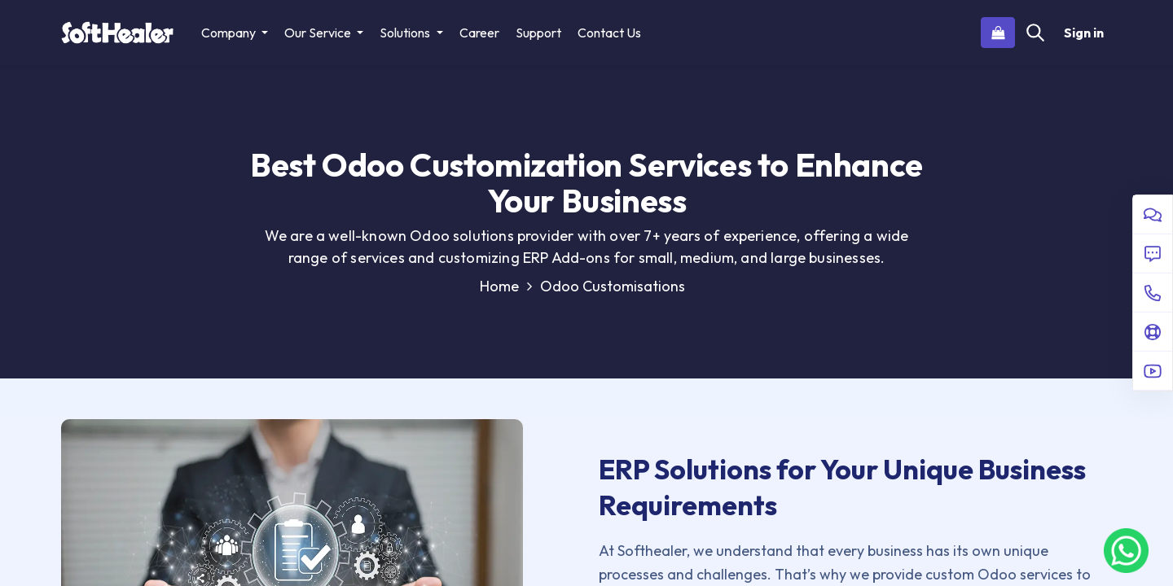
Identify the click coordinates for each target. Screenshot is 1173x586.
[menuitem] (479, 32)
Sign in (1084, 32)
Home (506, 286)
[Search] (1035, 32)
